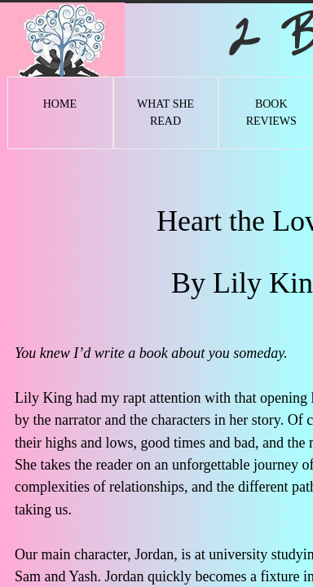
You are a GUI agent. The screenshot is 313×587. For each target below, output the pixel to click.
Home (60, 104)
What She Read (165, 112)
